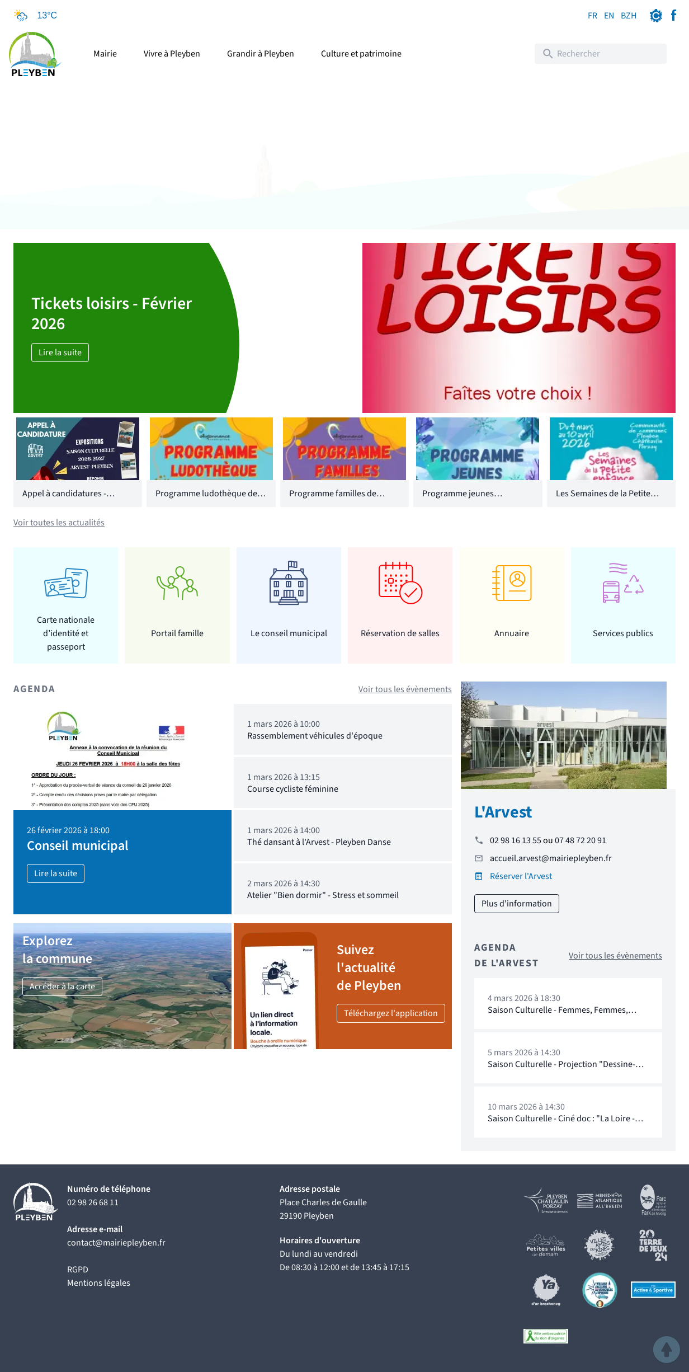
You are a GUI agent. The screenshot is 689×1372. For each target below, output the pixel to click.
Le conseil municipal (289, 633)
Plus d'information (517, 904)
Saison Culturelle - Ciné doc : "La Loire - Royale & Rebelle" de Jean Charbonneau (563, 1123)
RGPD (77, 1269)
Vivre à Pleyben (172, 54)
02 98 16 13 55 (515, 840)
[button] (666, 1349)
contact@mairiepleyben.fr (116, 1243)
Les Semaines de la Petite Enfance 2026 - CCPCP (603, 500)
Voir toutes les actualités (59, 522)
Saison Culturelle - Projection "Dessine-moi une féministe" (561, 1069)
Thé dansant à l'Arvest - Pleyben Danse (319, 842)
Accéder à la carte (62, 986)
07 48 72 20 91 (580, 840)
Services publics (623, 633)
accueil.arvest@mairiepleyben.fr (551, 858)
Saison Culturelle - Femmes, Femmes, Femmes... (558, 1015)
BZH (628, 16)
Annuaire (511, 633)
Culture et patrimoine (361, 54)
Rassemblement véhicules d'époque (315, 736)
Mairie (105, 54)
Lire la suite (60, 352)
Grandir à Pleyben (260, 54)
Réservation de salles (400, 633)
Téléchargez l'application (391, 1013)
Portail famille (177, 633)
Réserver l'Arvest (521, 876)
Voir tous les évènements (405, 689)
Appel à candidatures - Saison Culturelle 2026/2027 (75, 500)
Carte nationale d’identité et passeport (66, 633)
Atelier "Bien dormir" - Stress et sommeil (323, 895)
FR (592, 16)
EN (609, 16)
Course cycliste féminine (292, 789)
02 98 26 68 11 (93, 1202)
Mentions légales (98, 1283)
